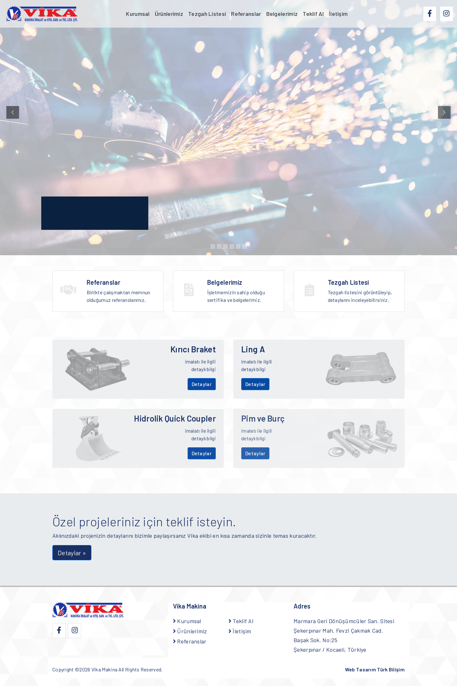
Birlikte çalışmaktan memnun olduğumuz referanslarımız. (121, 292)
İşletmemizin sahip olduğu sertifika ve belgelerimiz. (241, 295)
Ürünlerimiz (169, 13)
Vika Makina (104, 669)
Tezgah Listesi (207, 13)
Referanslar (246, 13)
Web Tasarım (375, 669)
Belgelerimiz (282, 13)
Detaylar (202, 384)
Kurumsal (137, 13)
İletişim (338, 13)
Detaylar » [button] (72, 552)
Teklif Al (313, 13)
